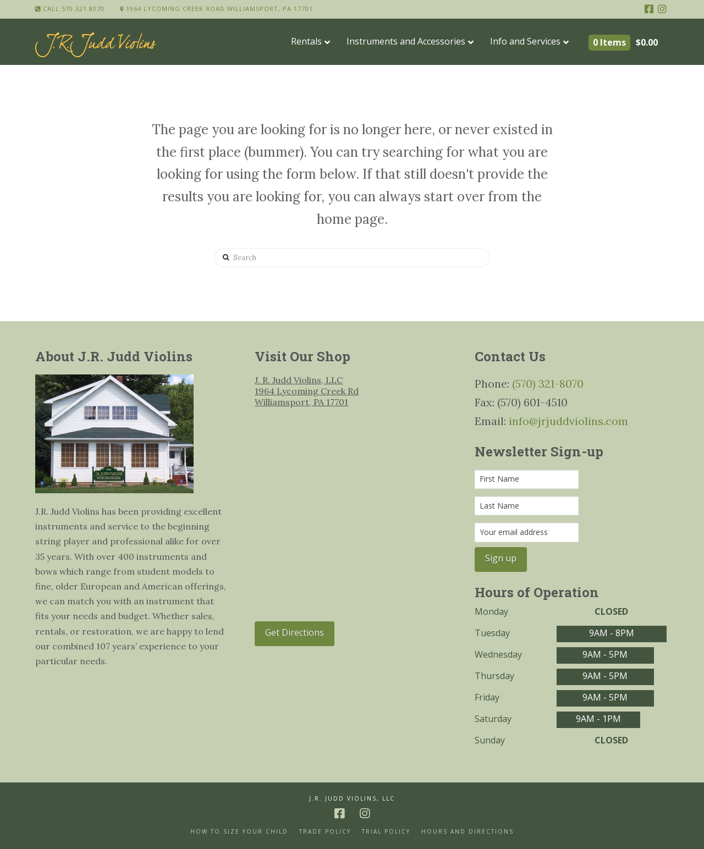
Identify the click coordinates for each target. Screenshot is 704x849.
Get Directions (294, 632)
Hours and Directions (467, 831)
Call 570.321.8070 (70, 8)
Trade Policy (325, 831)
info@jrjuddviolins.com (568, 421)
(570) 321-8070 (548, 383)
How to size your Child (239, 831)
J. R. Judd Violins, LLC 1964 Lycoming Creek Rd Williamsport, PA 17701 (307, 390)
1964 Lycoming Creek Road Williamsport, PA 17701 (216, 8)
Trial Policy (386, 831)
